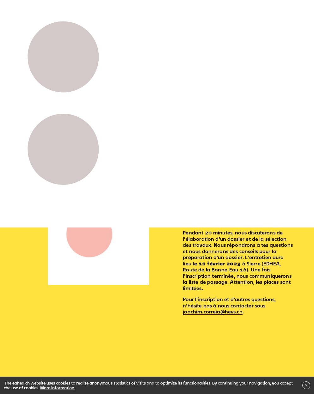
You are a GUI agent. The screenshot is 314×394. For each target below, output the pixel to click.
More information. (57, 387)
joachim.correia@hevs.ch (212, 311)
